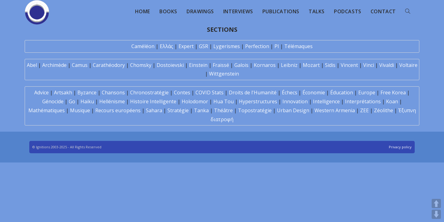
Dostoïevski (170, 65)
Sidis (330, 65)
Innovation (295, 101)
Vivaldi (386, 65)
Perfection (257, 46)
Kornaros (265, 65)
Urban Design (293, 110)
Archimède (54, 65)
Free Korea (393, 92)
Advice (41, 92)
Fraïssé (221, 65)
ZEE (364, 110)
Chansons (113, 92)
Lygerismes (226, 46)
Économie (313, 92)
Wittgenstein (224, 73)
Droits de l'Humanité (253, 92)
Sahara (154, 110)
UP (436, 203)
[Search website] (408, 11)
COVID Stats (209, 92)
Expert (186, 46)
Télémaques (298, 46)
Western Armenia (334, 110)
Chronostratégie (149, 92)
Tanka (201, 110)
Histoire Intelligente (153, 101)
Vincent (349, 65)
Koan (392, 101)
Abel (32, 65)
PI (276, 46)
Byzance (87, 92)
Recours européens (118, 110)
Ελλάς (166, 46)
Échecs (289, 92)
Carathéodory (109, 65)
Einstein (198, 65)
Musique (80, 110)
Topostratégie (255, 110)
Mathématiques (46, 110)
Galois (241, 65)
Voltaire (408, 65)
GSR (203, 46)
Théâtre (223, 110)
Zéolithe (383, 110)
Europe (366, 92)
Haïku (87, 101)
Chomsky (140, 65)
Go (72, 101)
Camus (80, 65)
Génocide (53, 101)
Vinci (368, 65)
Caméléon (142, 46)
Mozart (311, 65)
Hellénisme (112, 101)
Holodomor (195, 101)
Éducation (341, 92)
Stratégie (178, 110)
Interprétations (363, 101)
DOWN (436, 214)
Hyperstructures (258, 101)
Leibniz (289, 65)
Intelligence (326, 101)
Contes (182, 92)
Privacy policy (400, 147)
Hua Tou (223, 101)
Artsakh (63, 92)
